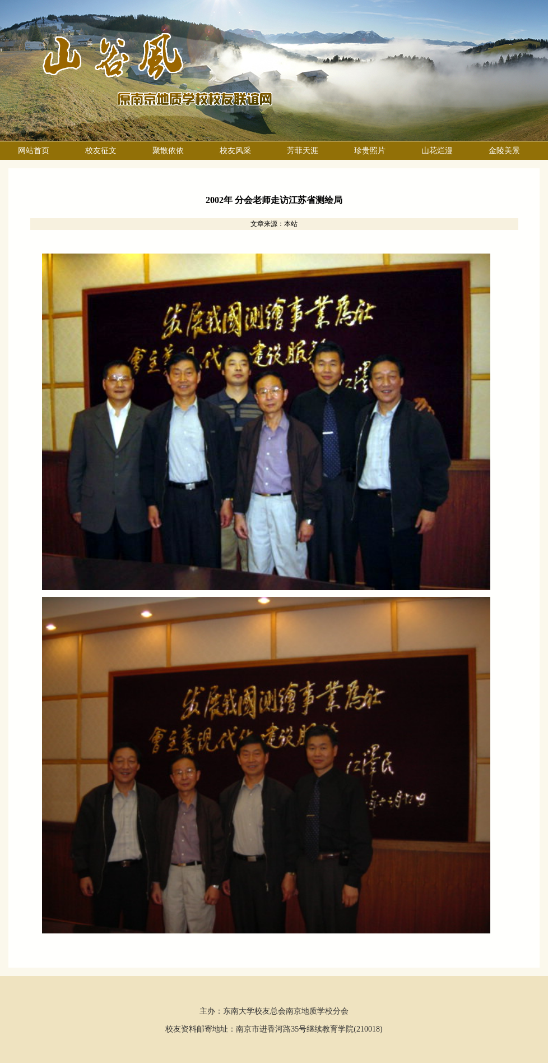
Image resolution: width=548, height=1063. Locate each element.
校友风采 (235, 150)
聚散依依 (168, 150)
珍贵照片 (370, 150)
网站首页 (33, 150)
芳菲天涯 (302, 150)
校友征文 (101, 150)
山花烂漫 (437, 150)
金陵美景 (504, 150)
